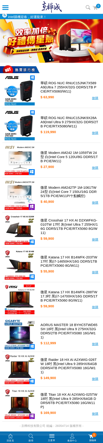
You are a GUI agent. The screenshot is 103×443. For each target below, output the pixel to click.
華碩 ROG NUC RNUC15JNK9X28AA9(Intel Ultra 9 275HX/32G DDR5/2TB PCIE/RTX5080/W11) (69, 122)
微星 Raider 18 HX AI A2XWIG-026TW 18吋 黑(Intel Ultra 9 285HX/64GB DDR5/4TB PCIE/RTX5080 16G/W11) (69, 366)
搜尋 (88, 7)
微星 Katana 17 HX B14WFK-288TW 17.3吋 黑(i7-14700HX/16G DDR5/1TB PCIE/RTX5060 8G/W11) (69, 296)
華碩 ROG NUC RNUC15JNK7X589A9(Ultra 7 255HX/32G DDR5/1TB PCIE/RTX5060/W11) (68, 87)
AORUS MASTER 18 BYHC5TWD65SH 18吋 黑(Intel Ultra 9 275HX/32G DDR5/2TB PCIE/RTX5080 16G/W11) (69, 331)
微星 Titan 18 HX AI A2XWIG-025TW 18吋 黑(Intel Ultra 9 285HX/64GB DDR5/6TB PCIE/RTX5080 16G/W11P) (69, 400)
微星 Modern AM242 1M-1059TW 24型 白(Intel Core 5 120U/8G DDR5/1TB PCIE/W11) (69, 157)
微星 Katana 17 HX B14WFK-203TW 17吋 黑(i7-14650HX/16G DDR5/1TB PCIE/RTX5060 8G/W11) (69, 261)
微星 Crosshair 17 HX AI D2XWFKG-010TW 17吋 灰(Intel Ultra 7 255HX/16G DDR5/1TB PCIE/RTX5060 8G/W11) (69, 226)
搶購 (95, 98)
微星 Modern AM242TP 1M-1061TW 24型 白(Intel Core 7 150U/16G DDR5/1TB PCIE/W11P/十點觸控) (69, 192)
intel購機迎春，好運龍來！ (27, 17)
